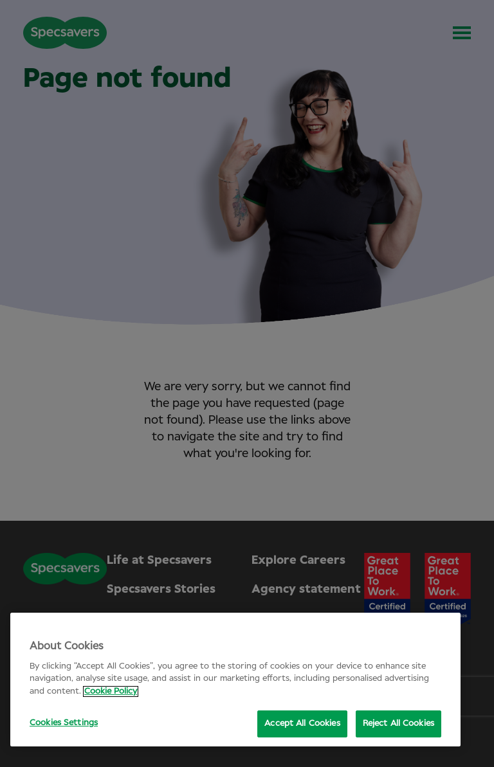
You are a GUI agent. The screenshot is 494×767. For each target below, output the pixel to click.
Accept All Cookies (302, 723)
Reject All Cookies (398, 723)
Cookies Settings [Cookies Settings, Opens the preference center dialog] (64, 723)
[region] (235, 679)
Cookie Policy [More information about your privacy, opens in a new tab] (110, 691)
